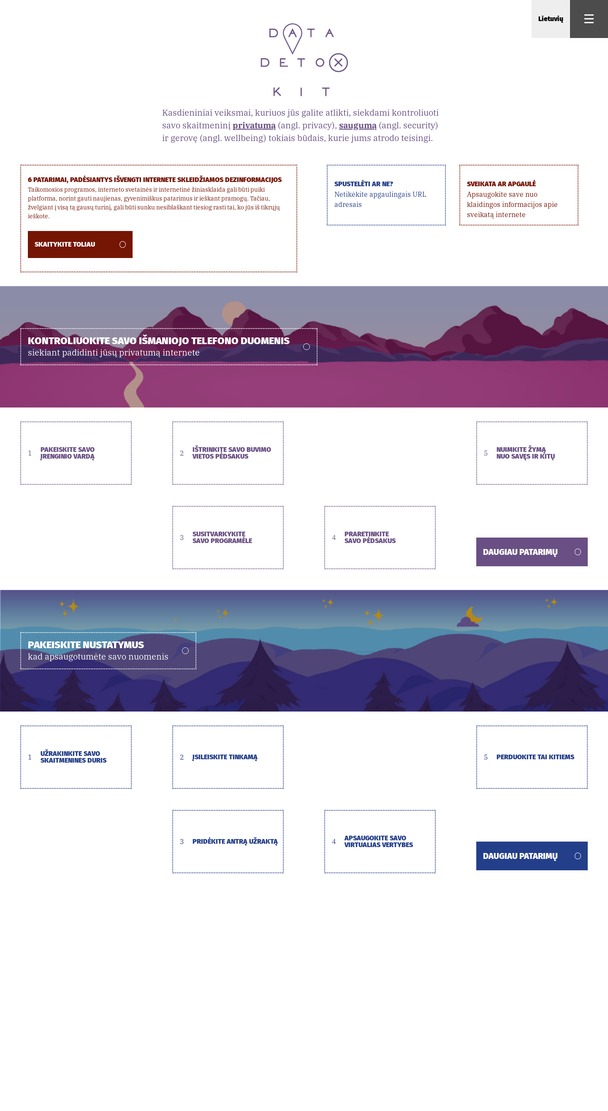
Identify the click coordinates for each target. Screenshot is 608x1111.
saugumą (358, 125)
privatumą (254, 125)
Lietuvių (550, 19)
